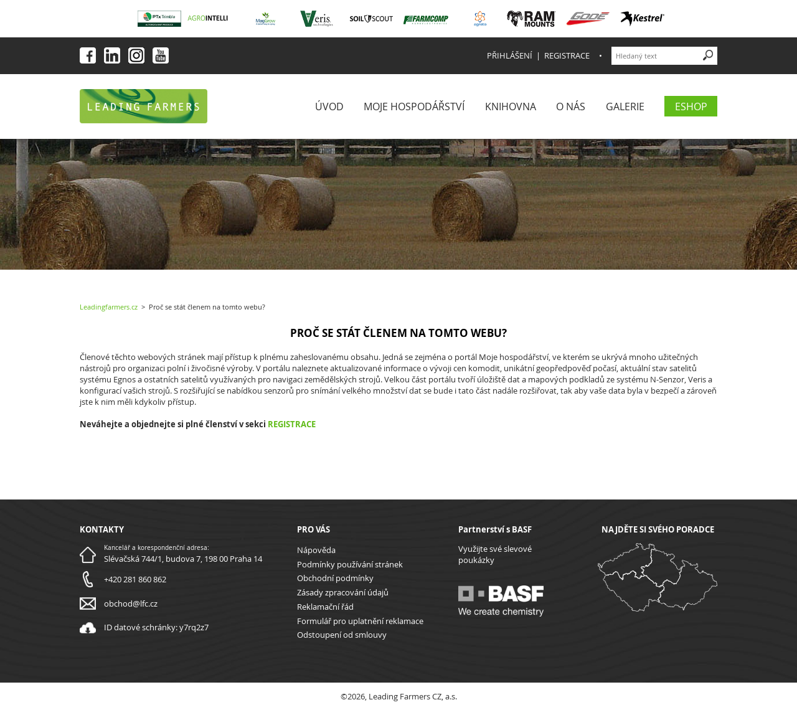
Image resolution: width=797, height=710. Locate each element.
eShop (691, 106)
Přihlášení (509, 55)
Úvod (329, 106)
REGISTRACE (292, 424)
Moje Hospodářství (414, 106)
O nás (570, 106)
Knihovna (510, 106)
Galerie (625, 106)
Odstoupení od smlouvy (342, 634)
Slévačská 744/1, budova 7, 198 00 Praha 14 (183, 558)
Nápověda (316, 550)
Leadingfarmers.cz (109, 306)
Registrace (567, 55)
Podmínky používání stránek (350, 564)
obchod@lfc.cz (131, 603)
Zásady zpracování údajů (343, 592)
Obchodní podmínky (335, 578)
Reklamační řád (325, 606)
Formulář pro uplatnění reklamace (360, 621)
